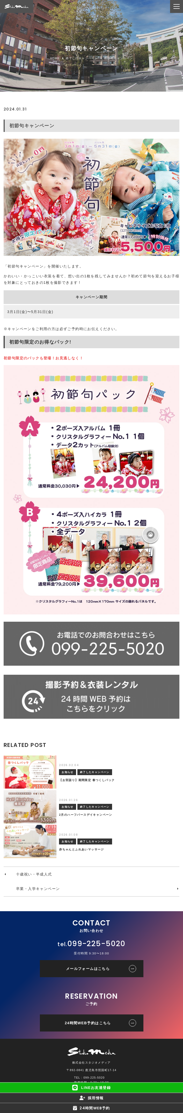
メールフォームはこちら (88, 969)
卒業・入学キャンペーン (38, 889)
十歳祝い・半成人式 (34, 874)
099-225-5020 (96, 944)
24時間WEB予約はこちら (88, 1023)
